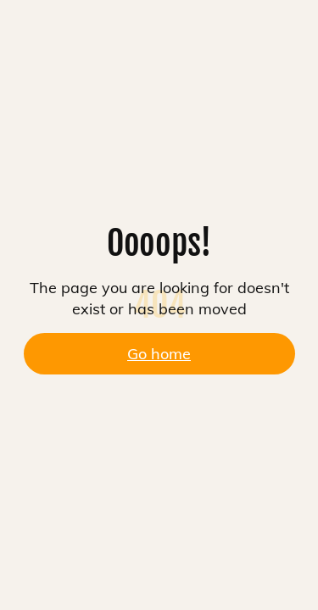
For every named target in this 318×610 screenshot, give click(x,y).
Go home (159, 353)
